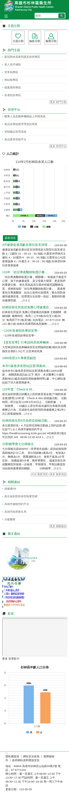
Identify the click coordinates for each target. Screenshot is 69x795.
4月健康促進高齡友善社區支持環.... (26, 245)
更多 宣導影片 (10, 658)
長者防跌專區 (12, 95)
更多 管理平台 (58, 146)
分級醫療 (9, 519)
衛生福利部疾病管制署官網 (20, 496)
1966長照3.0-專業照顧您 (19, 358)
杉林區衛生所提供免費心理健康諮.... (27, 307)
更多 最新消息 (58, 474)
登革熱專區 (11, 72)
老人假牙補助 (12, 64)
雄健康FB (10, 488)
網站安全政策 (31, 756)
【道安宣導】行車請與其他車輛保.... (27, 342)
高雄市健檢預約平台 (16, 504)
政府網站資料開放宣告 (26, 760)
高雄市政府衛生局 (15, 511)
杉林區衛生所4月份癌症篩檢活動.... (26, 420)
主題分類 (18, 41)
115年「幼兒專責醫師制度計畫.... (25, 272)
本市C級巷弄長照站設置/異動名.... (25, 366)
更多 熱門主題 (58, 102)
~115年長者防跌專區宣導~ (20, 330)
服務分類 (51, 41)
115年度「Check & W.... (18, 389)
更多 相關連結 (58, 526)
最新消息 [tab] (10, 237)
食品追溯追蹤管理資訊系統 (20, 124)
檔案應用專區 (12, 87)
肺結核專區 (11, 79)
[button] (61, 15)
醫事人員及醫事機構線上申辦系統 (25, 116)
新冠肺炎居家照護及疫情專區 (22, 56)
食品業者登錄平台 (15, 139)
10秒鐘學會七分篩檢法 (18, 444)
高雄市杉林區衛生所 (35, 6)
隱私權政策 (12, 756)
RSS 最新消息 (39, 474)
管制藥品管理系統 (15, 131)
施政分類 (34, 41)
